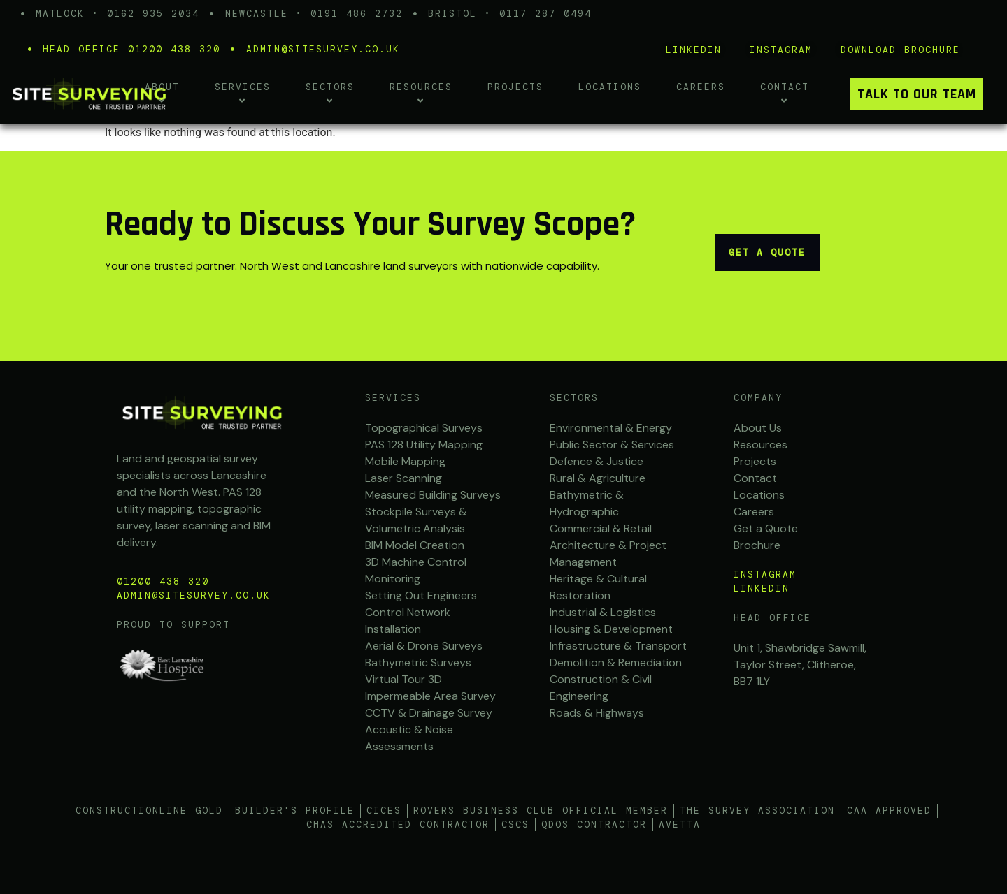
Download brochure (900, 50)
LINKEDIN (694, 50)
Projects (515, 87)
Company (758, 398)
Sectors (574, 398)
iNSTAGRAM (781, 50)
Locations (609, 87)
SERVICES (393, 398)
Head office (772, 618)
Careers (700, 87)
